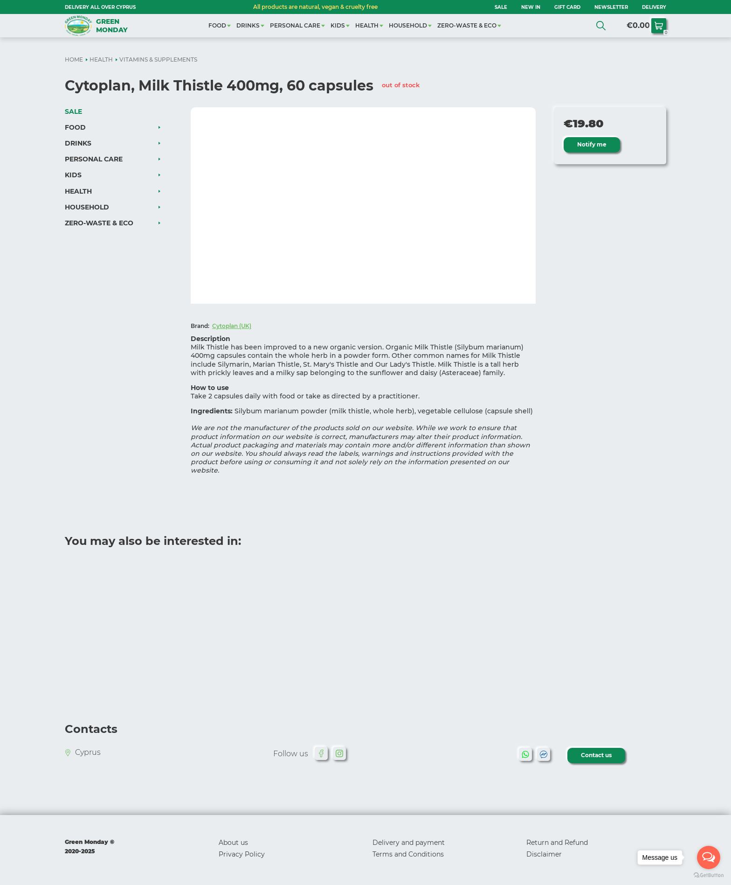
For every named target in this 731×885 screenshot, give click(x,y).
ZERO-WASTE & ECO (467, 25)
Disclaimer (544, 854)
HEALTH (367, 25)
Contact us (596, 755)
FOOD (217, 25)
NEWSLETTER (611, 7)
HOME (74, 59)
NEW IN (530, 7)
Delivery (654, 7)
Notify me (592, 144)
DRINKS (248, 25)
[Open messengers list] (708, 857)
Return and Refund (557, 842)
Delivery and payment (408, 842)
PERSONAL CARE (295, 25)
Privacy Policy (242, 854)
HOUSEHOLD (408, 25)
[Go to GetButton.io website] (709, 875)
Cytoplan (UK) (231, 325)
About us (233, 842)
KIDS (338, 25)
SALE (501, 7)
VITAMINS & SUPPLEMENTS (158, 59)
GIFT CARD (567, 7)
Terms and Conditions (408, 854)
